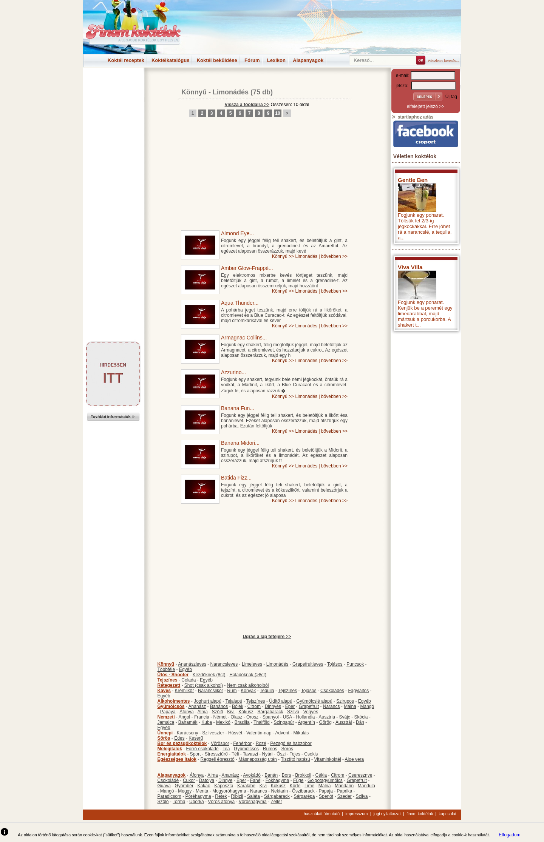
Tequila (267, 690)
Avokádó (251, 775)
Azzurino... (233, 372)
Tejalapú (233, 701)
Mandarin (344, 785)
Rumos (270, 748)
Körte (295, 785)
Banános (219, 706)
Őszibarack (303, 791)
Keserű (196, 738)
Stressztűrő (216, 754)
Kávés (164, 690)
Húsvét (235, 733)
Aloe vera (354, 759)
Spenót (326, 796)
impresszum (356, 813)
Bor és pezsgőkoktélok (182, 743)
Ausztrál (343, 722)
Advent (282, 733)
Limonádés (231, 92)
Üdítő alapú (280, 701)
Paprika (344, 791)
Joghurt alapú (207, 701)
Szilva (293, 711)
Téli (235, 754)
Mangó (367, 706)
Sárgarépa (304, 796)
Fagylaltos (358, 690)
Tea (226, 748)
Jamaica (166, 722)
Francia (201, 717)
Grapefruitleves (307, 664)
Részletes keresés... (443, 61)
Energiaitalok (172, 754)
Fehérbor (242, 743)
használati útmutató (322, 813)
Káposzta (223, 785)
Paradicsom (169, 796)
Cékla (321, 775)
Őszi (281, 754)
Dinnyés (273, 706)
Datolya (207, 780)
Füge (298, 780)
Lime (309, 785)
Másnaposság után (257, 759)
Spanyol (271, 717)
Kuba (206, 722)
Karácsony (187, 733)
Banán (271, 775)
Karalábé (246, 785)
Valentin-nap (259, 733)
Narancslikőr (210, 690)
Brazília (242, 722)
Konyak (248, 690)
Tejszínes (168, 680)
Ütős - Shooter (173, 674)
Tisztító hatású (295, 759)
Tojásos (335, 664)
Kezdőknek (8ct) (209, 674)
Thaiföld (261, 722)
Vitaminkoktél (327, 759)
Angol (184, 717)
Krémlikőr (184, 690)
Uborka (196, 801)
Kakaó (204, 785)
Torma (179, 801)
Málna (350, 706)
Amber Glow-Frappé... (247, 268)
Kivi (230, 711)
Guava (164, 785)
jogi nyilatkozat (387, 813)
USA (287, 717)
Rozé (261, 743)
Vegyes (310, 711)
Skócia (361, 717)
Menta (202, 791)
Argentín (306, 722)
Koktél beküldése (217, 60)
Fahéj (255, 780)
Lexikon (276, 60)
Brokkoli (303, 775)
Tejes (295, 754)
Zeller (276, 801)
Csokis (311, 754)
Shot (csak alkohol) (203, 685)
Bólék (237, 706)
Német (220, 717)
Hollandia (305, 717)
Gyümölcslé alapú (314, 701)
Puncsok (355, 664)
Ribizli (237, 796)
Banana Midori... (240, 443)
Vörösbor (220, 743)
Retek (221, 796)
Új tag (451, 96)
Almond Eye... (237, 233)
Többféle (166, 669)
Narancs (331, 706)
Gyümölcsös (171, 706)
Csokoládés (332, 690)
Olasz (237, 717)
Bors (286, 775)
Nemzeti (166, 717)
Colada (188, 680)
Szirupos (345, 701)
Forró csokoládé (202, 748)
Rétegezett (169, 685)
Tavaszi (250, 754)
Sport (195, 754)
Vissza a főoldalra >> (247, 104)
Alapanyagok (308, 60)
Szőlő (217, 711)
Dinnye (225, 780)
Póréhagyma (198, 796)
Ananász (197, 706)
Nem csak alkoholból (248, 685)
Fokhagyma (277, 780)
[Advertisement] (113, 85)
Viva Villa (410, 267)
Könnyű (194, 92)
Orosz (252, 717)
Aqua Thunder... (239, 303)
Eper (290, 706)
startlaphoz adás (412, 117)
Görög (325, 722)
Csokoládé (168, 780)
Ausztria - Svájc (334, 717)
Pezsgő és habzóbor (290, 743)
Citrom (254, 706)
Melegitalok (170, 748)
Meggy (185, 791)
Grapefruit (309, 706)
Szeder (344, 796)
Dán (360, 722)
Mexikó (223, 722)
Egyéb (185, 669)
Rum (231, 690)
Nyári (267, 754)
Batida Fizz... (236, 478)
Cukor (189, 780)
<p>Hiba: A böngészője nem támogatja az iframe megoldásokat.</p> (426, 434)
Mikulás (301, 733)
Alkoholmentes (174, 701)
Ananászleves (192, 664)
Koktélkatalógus (170, 60)
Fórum (252, 60)
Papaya (168, 711)
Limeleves (252, 664)
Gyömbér (184, 785)
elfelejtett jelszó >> (425, 106)
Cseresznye (360, 775)
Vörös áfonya (221, 801)
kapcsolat (447, 813)
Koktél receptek (126, 60)
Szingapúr (284, 722)
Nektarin (279, 791)
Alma (203, 711)
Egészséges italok (177, 759)
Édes (179, 738)
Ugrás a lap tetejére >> (267, 636)
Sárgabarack (270, 711)
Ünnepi (165, 733)
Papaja (325, 791)
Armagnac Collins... (244, 338)
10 (277, 113)
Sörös (164, 738)
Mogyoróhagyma (229, 791)
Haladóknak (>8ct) (247, 674)
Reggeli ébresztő (218, 759)
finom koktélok (419, 813)
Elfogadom (509, 834)
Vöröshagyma (253, 801)
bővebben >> (334, 256)
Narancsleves (224, 664)
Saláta (253, 796)
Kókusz (245, 711)
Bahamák (188, 722)
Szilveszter (213, 733)
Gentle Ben (413, 180)
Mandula (366, 785)
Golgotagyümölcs (325, 780)
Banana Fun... (237, 408)
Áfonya (186, 711)
